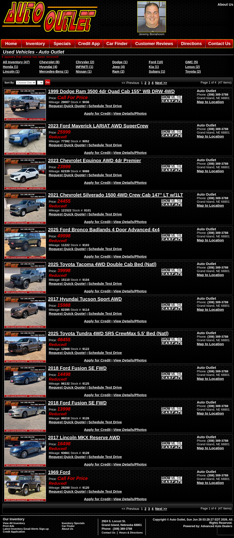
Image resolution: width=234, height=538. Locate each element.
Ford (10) (156, 62)
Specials (62, 43)
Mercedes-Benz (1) (54, 71)
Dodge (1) (120, 62)
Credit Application (14, 531)
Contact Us (219, 43)
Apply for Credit (97, 113)
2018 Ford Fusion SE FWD (77, 368)
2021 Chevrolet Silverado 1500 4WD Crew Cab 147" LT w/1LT (115, 195)
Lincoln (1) (11, 71)
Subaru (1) (157, 71)
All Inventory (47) (16, 62)
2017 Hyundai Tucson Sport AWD (85, 299)
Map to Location (210, 102)
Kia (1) (154, 67)
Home (11, 43)
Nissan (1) (84, 71)
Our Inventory (13, 519)
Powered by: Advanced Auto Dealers (208, 526)
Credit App (89, 43)
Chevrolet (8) (49, 62)
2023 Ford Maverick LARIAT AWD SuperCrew (98, 125)
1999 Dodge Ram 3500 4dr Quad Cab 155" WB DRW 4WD (111, 91)
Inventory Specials (73, 523)
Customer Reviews (154, 43)
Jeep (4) (118, 67)
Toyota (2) (193, 71)
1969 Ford (59, 472)
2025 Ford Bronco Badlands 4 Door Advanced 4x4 (104, 229)
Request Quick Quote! (67, 106)
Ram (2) (118, 71)
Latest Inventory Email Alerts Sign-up (26, 528)
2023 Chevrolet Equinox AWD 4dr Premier (94, 160)
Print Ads (8, 526)
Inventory (35, 43)
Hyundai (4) (48, 67)
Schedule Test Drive (105, 106)
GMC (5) (191, 62)
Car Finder (117, 43)
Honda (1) (10, 67)
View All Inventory (14, 523)
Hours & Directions (131, 532)
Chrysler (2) (85, 62)
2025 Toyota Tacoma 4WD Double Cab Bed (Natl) (102, 264)
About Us (225, 4)
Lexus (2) (192, 67)
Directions (191, 43)
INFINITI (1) (84, 67)
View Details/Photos (130, 113)
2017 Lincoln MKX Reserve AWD (84, 437)
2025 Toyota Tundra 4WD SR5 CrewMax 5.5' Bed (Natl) (108, 333)
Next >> (161, 83)
